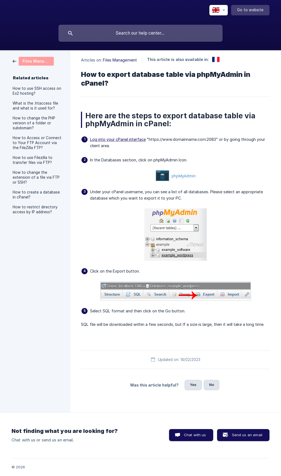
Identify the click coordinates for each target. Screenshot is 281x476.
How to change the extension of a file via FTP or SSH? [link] (36, 177)
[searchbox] (140, 33)
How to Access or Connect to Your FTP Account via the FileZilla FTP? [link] (37, 143)
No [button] (211, 384)
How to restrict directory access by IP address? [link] (35, 209)
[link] (33, 60)
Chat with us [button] (195, 435)
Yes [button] (193, 384)
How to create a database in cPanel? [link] (36, 194)
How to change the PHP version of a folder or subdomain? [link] (34, 123)
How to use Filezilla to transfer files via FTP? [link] (32, 160)
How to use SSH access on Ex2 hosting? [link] (37, 91)
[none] (218, 10)
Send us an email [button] (247, 435)
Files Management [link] (120, 60)
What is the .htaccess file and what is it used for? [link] (35, 105)
